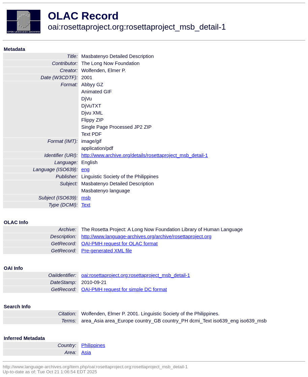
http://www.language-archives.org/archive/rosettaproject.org (146, 236)
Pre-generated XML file (106, 250)
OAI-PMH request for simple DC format (124, 289)
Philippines (93, 345)
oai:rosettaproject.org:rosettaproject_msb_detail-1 (135, 275)
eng (85, 169)
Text (85, 205)
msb (86, 197)
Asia (86, 352)
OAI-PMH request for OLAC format (119, 243)
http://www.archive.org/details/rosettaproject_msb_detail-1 (144, 155)
